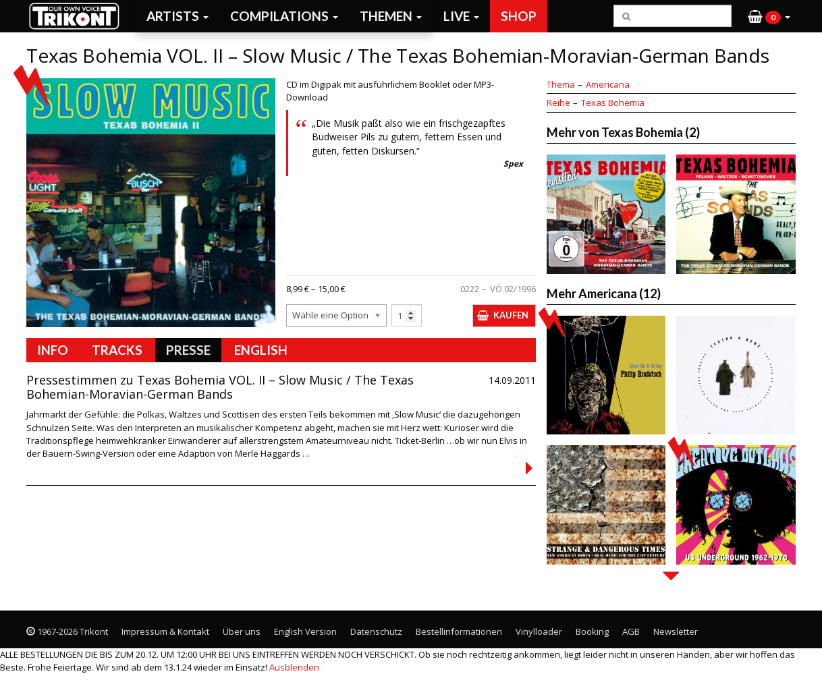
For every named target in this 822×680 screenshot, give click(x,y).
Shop (519, 16)
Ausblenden (294, 667)
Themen (391, 16)
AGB (631, 631)
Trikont (78, 16)
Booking (592, 631)
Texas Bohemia (613, 102)
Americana (608, 84)
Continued (529, 468)
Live (461, 16)
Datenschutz (376, 631)
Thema (561, 84)
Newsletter (675, 631)
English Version (305, 631)
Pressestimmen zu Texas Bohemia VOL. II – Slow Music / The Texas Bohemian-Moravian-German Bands (220, 387)
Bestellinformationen (459, 631)
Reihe (558, 102)
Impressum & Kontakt (165, 631)
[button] (769, 16)
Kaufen (510, 315)
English (260, 350)
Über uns (242, 631)
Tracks (117, 350)
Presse (188, 350)
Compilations (284, 16)
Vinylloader (539, 631)
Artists (177, 16)
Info (52, 350)
